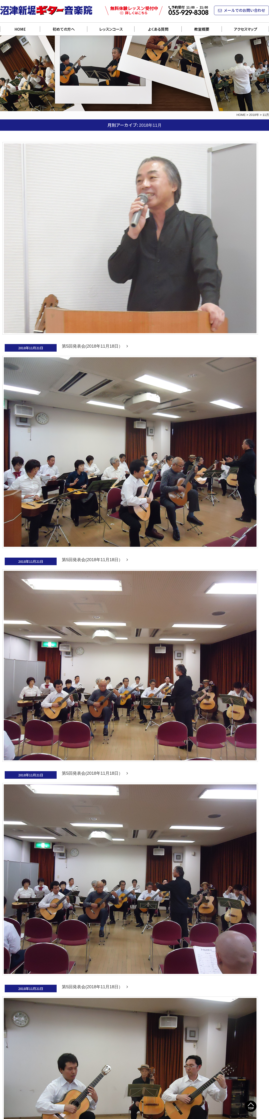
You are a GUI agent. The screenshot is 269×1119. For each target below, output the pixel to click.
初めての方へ (64, 29)
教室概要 (201, 29)
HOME (20, 29)
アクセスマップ (245, 29)
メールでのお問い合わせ (241, 10)
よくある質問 (158, 29)
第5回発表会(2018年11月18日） (95, 346)
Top (250, 1106)
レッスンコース (111, 29)
